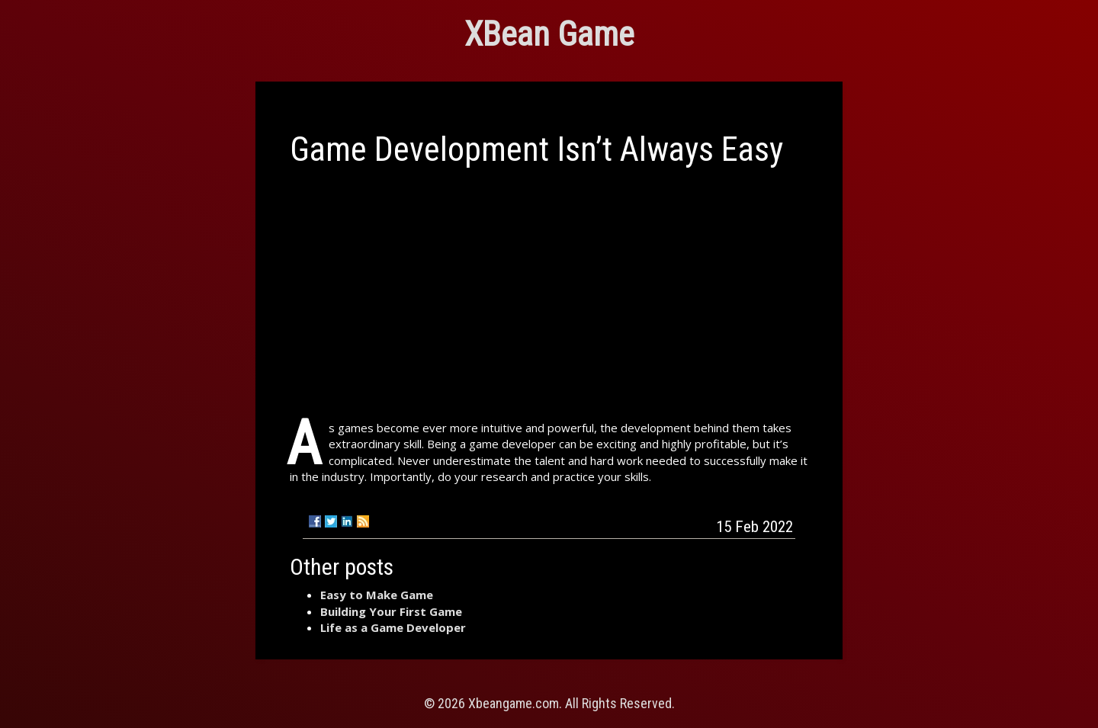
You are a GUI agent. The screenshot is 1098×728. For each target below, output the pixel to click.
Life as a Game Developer (393, 627)
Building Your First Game (391, 611)
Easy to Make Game (376, 594)
